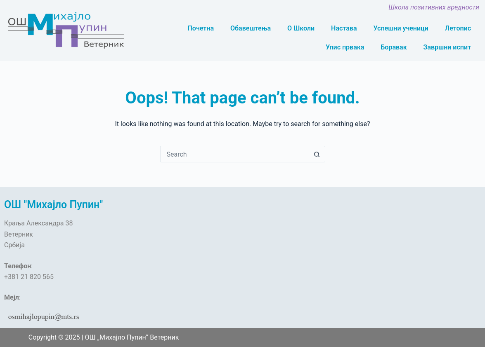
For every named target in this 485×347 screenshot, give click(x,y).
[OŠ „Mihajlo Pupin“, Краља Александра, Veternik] (182, 253)
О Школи (301, 28)
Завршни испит (447, 47)
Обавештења (250, 28)
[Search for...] (234, 154)
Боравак (394, 47)
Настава (344, 28)
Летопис (458, 28)
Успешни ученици (401, 28)
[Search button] (317, 154)
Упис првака (345, 47)
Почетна (201, 28)
